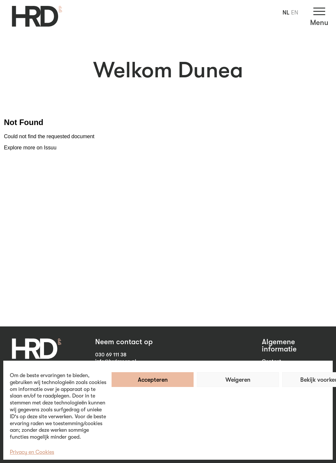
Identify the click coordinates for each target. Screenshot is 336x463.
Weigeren (237, 379)
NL (286, 12)
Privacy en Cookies (32, 452)
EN (294, 12)
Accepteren (153, 379)
